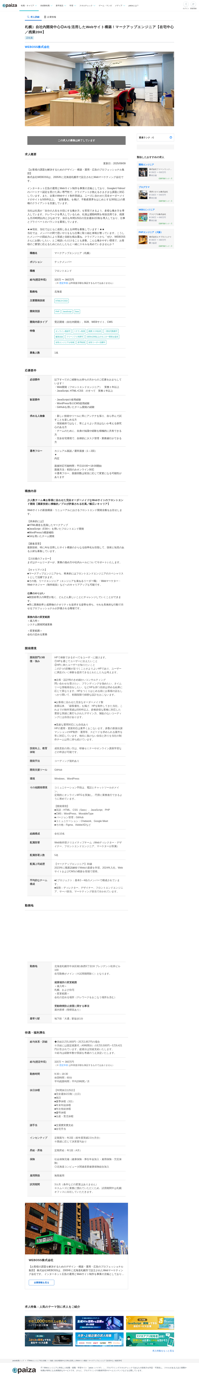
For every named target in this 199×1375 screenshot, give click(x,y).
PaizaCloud (123, 1363)
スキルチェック (60, 1356)
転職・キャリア (51, 1349)
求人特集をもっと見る (163, 1313)
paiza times (75, 1363)
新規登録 (193, 8)
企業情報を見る (41, 1245)
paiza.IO (106, 1363)
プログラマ (144, 187)
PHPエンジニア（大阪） (151, 232)
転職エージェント (102, 1349)
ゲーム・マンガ (105, 6)
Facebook (62, 1370)
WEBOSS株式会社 (37, 46)
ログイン (186, 8)
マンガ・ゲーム (81, 1356)
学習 (46, 1356)
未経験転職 (69, 1349)
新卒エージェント (128, 1349)
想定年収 (62, 275)
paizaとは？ (134, 6)
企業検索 (149, 1349)
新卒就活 (84, 1349)
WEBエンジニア (147, 209)
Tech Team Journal (53, 1363)
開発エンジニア (146, 164)
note (91, 1363)
